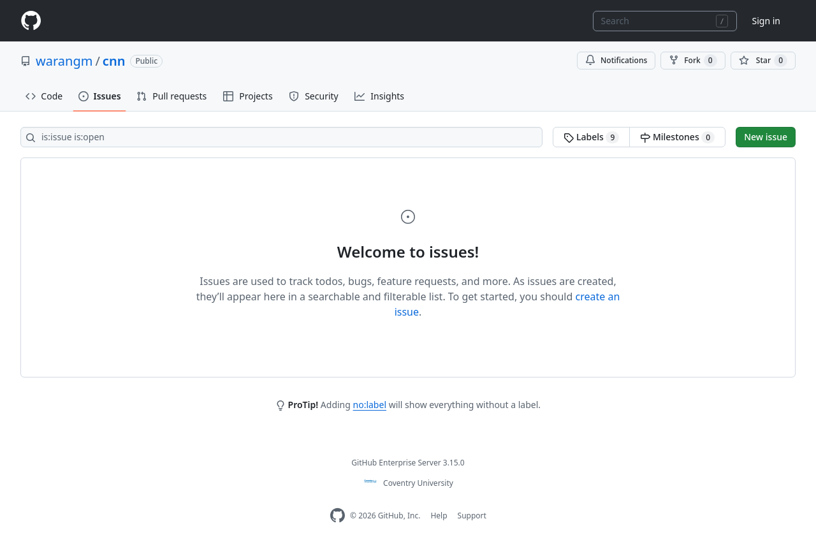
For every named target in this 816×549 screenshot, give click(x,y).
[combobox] (665, 21)
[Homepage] (30, 20)
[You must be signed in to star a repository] (763, 61)
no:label (369, 405)
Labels (591, 137)
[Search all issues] (281, 137)
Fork (693, 60)
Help (438, 515)
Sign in (766, 21)
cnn (114, 61)
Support (472, 515)
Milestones (677, 137)
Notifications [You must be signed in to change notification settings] (616, 60)
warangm (64, 61)
